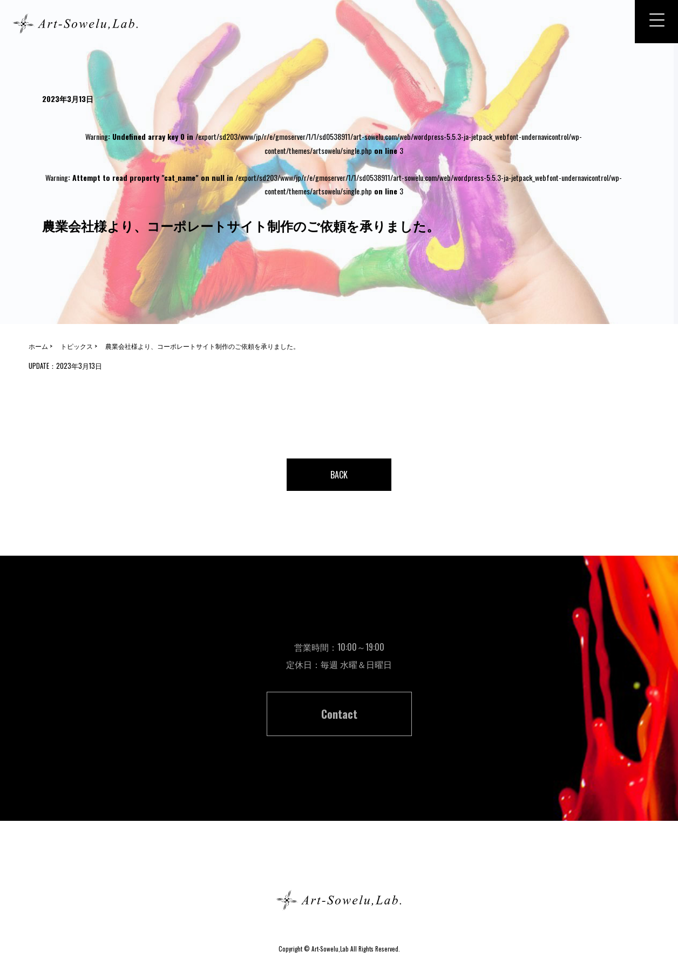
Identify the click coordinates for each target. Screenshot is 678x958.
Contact (339, 714)
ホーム (339, 861)
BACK (339, 474)
